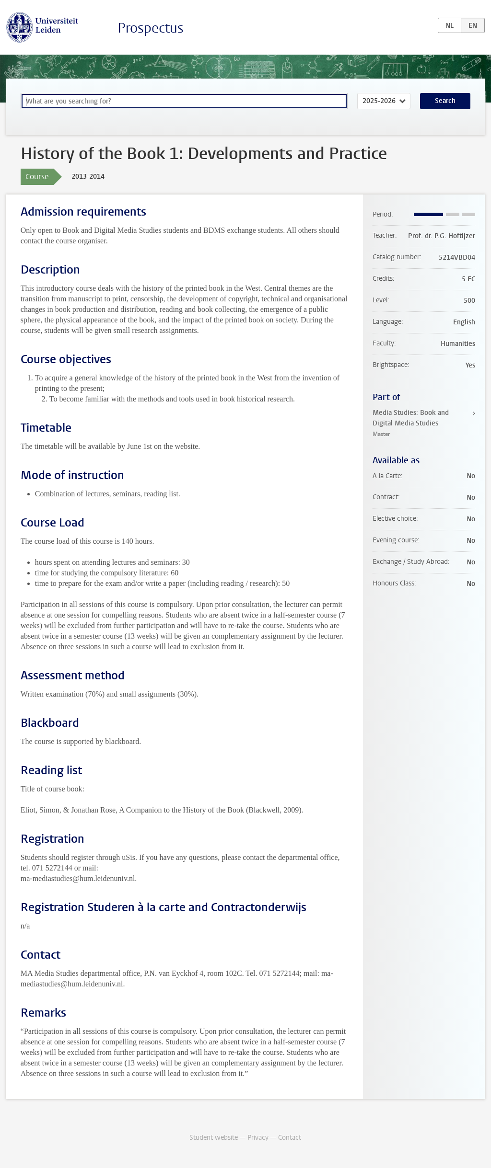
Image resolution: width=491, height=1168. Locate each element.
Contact (289, 1137)
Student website (213, 1137)
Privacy (258, 1137)
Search (445, 100)
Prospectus (150, 28)
